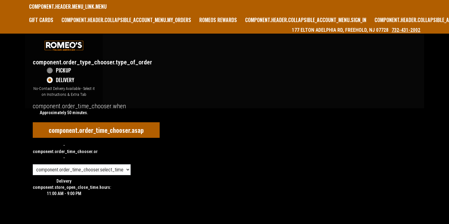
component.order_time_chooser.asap (96, 130)
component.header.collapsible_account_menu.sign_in (305, 20)
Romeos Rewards (218, 20)
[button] (64, 46)
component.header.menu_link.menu (68, 6)
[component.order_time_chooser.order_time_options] (82, 169)
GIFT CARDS (41, 20)
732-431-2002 (406, 30)
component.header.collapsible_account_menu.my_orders (126, 20)
